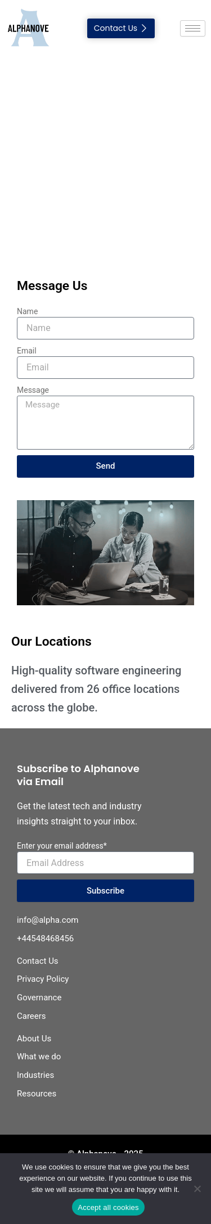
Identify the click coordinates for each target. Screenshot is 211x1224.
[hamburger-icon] (192, 28)
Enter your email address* (62, 845)
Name (27, 311)
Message (33, 390)
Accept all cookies (108, 1207)
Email (27, 350)
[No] (197, 1188)
